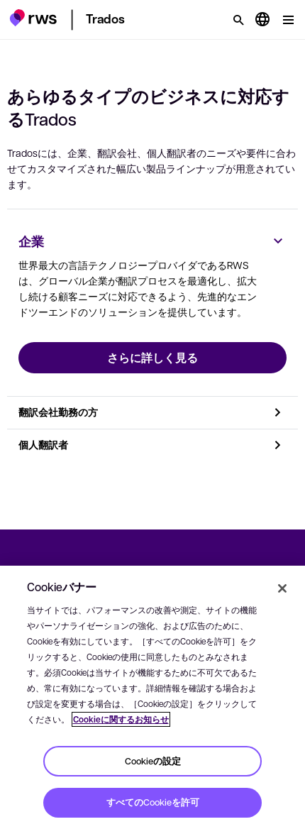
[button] (33, 18)
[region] (152, 697)
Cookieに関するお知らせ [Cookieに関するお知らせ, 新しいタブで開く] (121, 719)
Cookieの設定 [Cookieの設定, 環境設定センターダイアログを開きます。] (153, 760)
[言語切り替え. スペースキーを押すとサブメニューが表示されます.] (262, 20)
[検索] (238, 20)
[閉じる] (282, 588)
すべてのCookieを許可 (152, 802)
